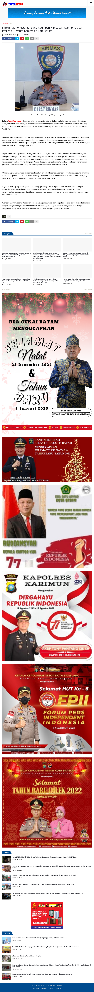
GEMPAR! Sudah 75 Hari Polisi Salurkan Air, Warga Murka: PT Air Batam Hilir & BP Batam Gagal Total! (44, 875)
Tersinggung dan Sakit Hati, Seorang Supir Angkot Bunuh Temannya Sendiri (76, 280)
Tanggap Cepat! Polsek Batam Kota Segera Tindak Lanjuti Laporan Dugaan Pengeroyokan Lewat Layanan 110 (47, 893)
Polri (10, 24)
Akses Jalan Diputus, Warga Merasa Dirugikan (27, 956)
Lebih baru (6, 290)
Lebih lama (87, 290)
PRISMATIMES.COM (43, 986)
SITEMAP (58, 989)
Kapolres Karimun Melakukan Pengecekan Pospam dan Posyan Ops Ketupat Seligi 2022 (16, 280)
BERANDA (36, 989)
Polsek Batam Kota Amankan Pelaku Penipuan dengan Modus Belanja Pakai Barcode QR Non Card (45, 280)
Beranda (5, 24)
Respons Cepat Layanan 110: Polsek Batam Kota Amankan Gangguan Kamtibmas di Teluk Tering (43, 884)
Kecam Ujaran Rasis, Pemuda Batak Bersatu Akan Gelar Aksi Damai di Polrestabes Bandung (42, 974)
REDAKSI (44, 989)
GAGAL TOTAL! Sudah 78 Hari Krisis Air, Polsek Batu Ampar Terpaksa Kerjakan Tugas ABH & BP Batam (44, 857)
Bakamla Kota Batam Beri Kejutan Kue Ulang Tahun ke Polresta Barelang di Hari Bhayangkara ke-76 (16, 254)
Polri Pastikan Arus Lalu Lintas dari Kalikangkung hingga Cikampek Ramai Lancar (38, 938)
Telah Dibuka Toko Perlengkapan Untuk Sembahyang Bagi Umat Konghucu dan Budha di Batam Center (45, 947)
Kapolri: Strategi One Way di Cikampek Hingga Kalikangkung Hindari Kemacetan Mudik (76, 254)
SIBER (51, 989)
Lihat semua (88, 234)
